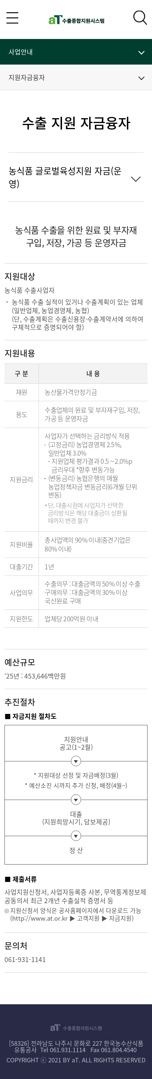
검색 (140, 18)
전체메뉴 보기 (12, 18)
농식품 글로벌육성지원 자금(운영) (65, 177)
